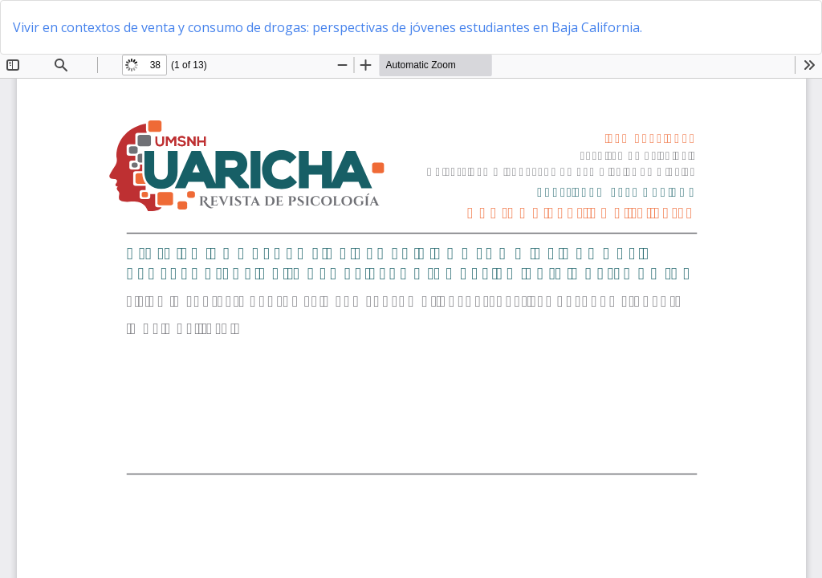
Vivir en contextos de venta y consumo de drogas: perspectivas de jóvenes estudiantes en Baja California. (327, 27)
